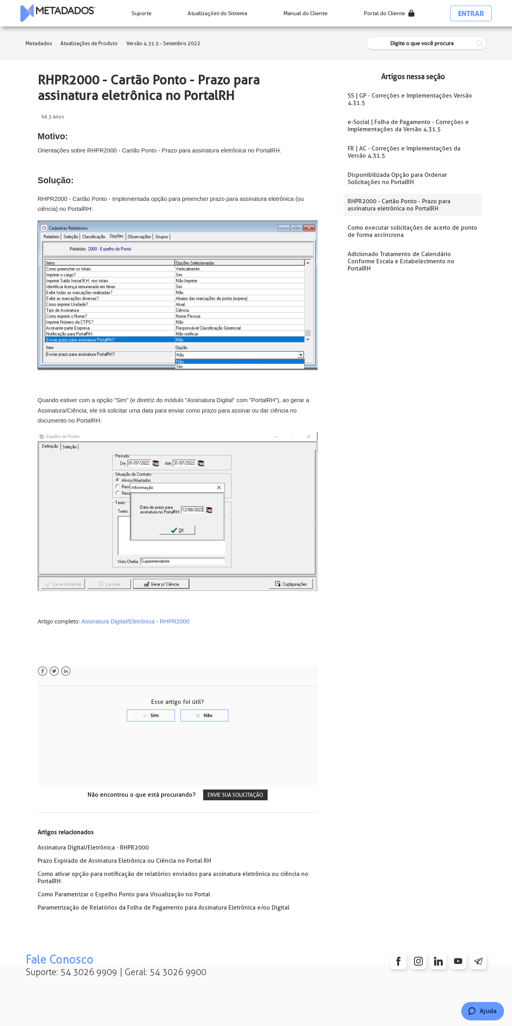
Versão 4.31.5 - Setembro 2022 (163, 43)
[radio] (151, 715)
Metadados (39, 43)
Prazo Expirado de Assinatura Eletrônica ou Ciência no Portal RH (124, 860)
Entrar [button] (471, 13)
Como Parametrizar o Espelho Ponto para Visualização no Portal (124, 894)
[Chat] (482, 1011)
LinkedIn (66, 671)
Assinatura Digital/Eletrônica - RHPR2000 (135, 621)
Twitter (54, 671)
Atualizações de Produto (89, 43)
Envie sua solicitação (235, 795)
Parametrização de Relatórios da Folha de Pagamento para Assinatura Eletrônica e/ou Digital (163, 907)
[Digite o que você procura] (426, 43)
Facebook (43, 671)
